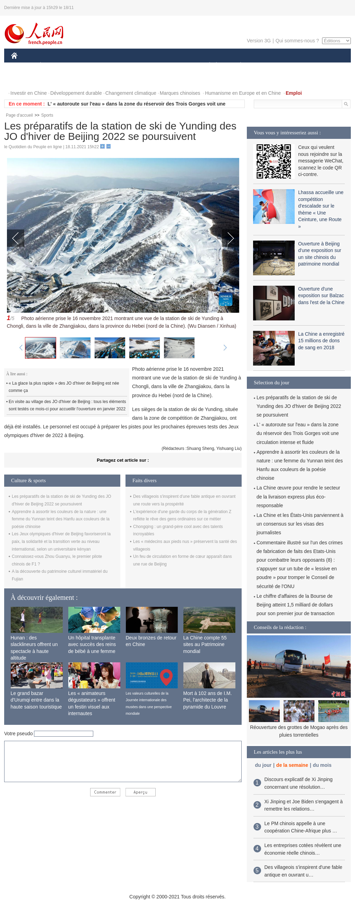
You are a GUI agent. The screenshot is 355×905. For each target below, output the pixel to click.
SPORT (264, 65)
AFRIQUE (114, 65)
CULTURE (175, 65)
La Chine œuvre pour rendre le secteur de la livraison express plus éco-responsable (298, 496)
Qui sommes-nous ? (297, 40)
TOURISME (294, 65)
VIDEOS (53, 79)
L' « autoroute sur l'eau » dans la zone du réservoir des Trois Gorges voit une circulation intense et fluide (298, 433)
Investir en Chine (28, 93)
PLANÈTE (237, 65)
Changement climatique (130, 93)
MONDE (85, 65)
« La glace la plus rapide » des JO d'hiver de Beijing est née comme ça (64, 387)
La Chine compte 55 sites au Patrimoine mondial (205, 644)
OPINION (326, 65)
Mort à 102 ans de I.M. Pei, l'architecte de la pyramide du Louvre (207, 700)
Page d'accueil (19, 115)
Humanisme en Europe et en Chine (243, 93)
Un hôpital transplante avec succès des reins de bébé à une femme (92, 644)
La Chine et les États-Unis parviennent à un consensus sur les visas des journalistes (300, 523)
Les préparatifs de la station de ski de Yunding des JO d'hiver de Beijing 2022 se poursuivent (299, 406)
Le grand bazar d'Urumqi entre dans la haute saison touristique (36, 700)
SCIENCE (144, 65)
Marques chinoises (180, 93)
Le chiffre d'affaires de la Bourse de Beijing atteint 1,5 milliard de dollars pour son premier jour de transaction (296, 604)
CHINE (23, 65)
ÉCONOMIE (53, 65)
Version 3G (259, 40)
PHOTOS (25, 79)
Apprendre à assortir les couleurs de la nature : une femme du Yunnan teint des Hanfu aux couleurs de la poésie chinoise (61, 519)
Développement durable (76, 93)
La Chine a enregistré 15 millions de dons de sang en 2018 (321, 340)
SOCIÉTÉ (206, 65)
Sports (47, 115)
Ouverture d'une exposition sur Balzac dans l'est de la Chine (321, 295)
